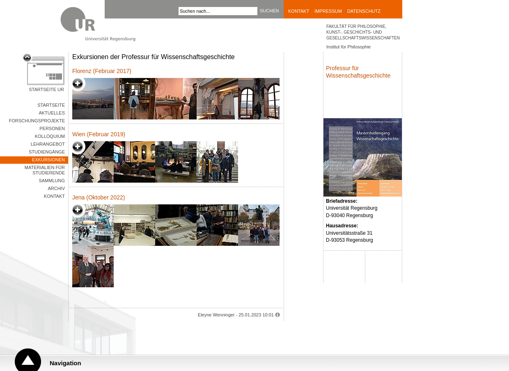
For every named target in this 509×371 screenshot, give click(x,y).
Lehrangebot (48, 144)
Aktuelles (52, 112)
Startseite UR (46, 89)
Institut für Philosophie (348, 46)
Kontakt (298, 11)
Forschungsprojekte (37, 120)
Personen (52, 128)
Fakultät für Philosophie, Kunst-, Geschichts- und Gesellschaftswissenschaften (363, 32)
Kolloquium (50, 136)
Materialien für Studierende (45, 170)
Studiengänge (47, 151)
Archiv (56, 188)
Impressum (328, 11)
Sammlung (52, 180)
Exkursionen (48, 159)
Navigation (65, 363)
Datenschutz (364, 11)
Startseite (51, 105)
